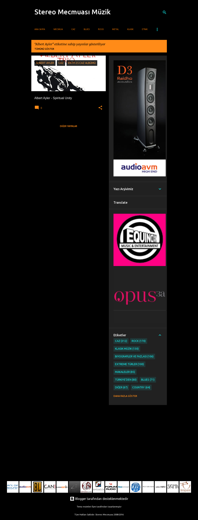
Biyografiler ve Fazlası (134, 356)
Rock (101, 29)
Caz (73, 29)
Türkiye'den (126, 380)
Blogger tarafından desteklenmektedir (99, 498)
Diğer (121, 387)
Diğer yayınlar (68, 126)
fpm (94, 506)
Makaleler (125, 372)
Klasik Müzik (127, 349)
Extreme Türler (129, 364)
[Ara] (164, 12)
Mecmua (58, 29)
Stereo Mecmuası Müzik (72, 12)
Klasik (130, 29)
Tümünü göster (44, 49)
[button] (100, 107)
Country (141, 387)
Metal (115, 29)
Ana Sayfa (39, 29)
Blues (87, 29)
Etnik (145, 29)
